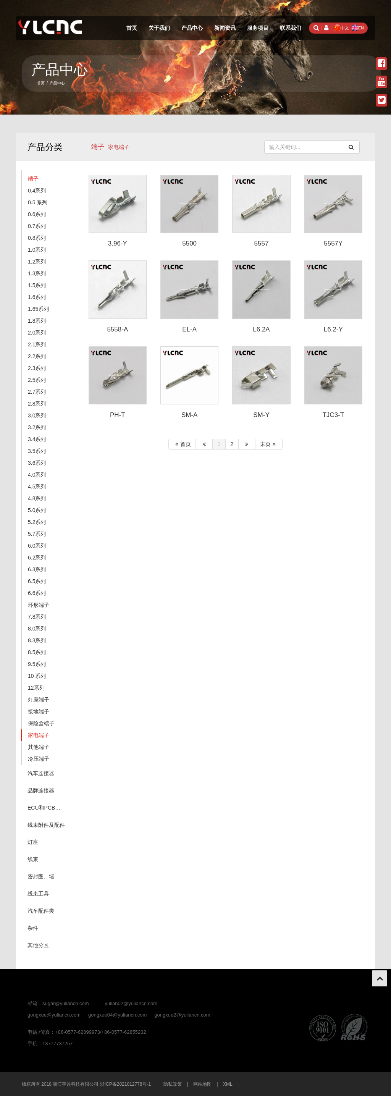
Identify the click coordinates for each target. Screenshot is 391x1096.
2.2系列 (37, 356)
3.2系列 (37, 427)
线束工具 (38, 894)
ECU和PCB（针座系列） (48, 808)
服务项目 (257, 28)
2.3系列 (37, 368)
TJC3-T (333, 415)
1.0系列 (37, 250)
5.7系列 (37, 534)
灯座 (32, 842)
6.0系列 (37, 546)
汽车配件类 (40, 911)
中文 (341, 27)
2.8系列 (37, 404)
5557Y (333, 243)
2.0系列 (37, 333)
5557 (261, 243)
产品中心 (192, 28)
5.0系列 (37, 510)
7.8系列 (37, 617)
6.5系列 (37, 581)
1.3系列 (37, 273)
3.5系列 (37, 451)
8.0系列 (37, 629)
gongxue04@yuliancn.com (117, 1015)
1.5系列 (37, 285)
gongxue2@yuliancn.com (182, 1015)
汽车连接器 (40, 773)
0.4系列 (37, 191)
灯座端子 (38, 700)
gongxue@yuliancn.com (54, 1015)
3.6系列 (37, 463)
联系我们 (290, 28)
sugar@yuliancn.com (65, 1003)
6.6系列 (37, 593)
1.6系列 (37, 297)
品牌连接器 (40, 790)
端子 (97, 146)
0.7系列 (37, 226)
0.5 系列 (37, 202)
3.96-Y (117, 243)
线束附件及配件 (46, 825)
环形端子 (38, 605)
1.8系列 (37, 321)
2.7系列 (37, 392)
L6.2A (261, 329)
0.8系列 (37, 238)
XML (228, 1084)
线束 (32, 859)
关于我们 (159, 28)
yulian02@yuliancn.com (131, 1003)
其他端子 (38, 747)
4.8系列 (37, 498)
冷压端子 (38, 759)
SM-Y (261, 415)
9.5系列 (37, 664)
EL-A (189, 329)
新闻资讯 (225, 28)
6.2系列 (37, 557)
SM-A (189, 415)
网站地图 (202, 1084)
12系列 (36, 688)
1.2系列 (37, 262)
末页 (269, 444)
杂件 (32, 928)
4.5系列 (37, 486)
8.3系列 (37, 640)
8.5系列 (37, 652)
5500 (189, 243)
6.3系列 (37, 569)
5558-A (117, 329)
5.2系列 (37, 522)
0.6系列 (37, 214)
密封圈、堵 (40, 876)
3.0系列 (37, 415)
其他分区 (38, 945)
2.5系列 (37, 380)
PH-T (117, 415)
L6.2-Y (333, 329)
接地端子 (38, 711)
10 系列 (37, 676)
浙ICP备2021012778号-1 (125, 1084)
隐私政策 (172, 1084)
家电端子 (38, 735)
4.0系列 (37, 475)
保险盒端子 (41, 723)
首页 (131, 28)
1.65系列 (38, 309)
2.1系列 (37, 344)
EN (357, 27)
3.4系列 (37, 439)
